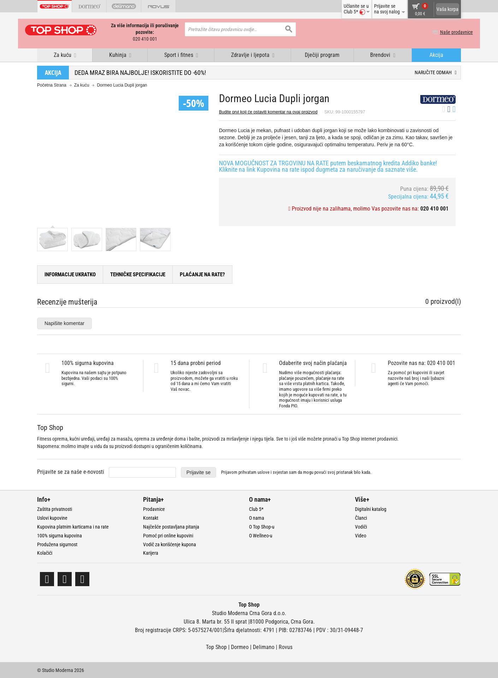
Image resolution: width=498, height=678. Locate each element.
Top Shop (216, 646)
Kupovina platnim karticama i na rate (73, 526)
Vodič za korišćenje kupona (169, 544)
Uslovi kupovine (52, 517)
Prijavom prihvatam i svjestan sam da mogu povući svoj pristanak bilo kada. (296, 472)
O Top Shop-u (261, 526)
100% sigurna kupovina (59, 535)
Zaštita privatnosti (54, 509)
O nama (256, 517)
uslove (263, 471)
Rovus (285, 646)
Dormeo (240, 646)
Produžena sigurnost (57, 544)
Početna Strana (51, 85)
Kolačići (44, 552)
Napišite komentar (64, 322)
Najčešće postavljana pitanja (171, 526)
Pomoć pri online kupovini (168, 535)
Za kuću (81, 85)
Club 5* (256, 509)
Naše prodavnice (444, 32)
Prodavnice (154, 509)
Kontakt (150, 517)
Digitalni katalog (370, 509)
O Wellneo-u (260, 535)
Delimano (263, 646)
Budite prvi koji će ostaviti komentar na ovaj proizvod (268, 111)
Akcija (436, 54)
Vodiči (361, 526)
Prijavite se (198, 471)
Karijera (150, 552)
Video (360, 535)
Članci (361, 517)
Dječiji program (322, 54)
